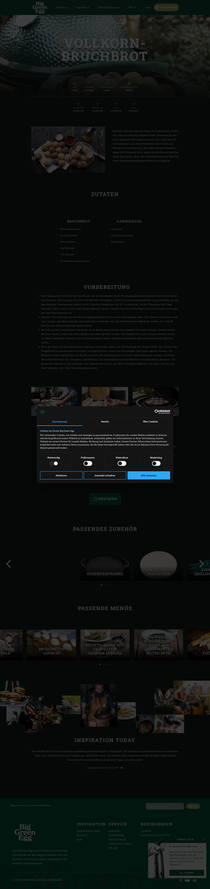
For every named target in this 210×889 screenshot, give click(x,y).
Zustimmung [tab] (59, 421)
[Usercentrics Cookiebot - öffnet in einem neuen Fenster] (157, 412)
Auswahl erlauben (105, 475)
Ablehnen (61, 475)
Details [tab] (105, 421)
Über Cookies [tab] (150, 421)
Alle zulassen (148, 475)
